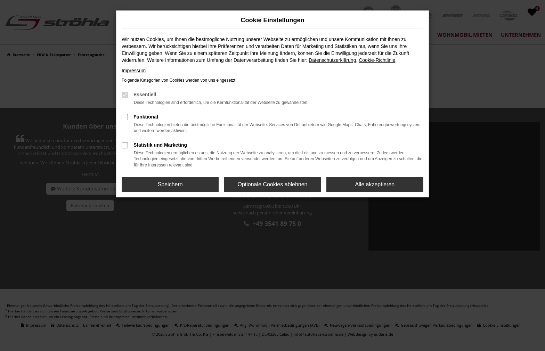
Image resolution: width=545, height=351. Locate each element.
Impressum (134, 70)
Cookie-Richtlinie (377, 60)
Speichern (170, 184)
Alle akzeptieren (374, 184)
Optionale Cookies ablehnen (272, 184)
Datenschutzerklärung (332, 60)
